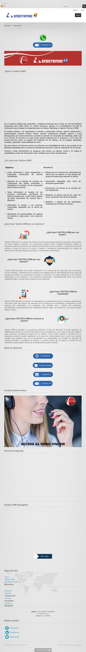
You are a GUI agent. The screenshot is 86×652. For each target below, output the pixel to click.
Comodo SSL (4, 3)
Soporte (8, 593)
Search (84, 6)
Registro (75, 10)
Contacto (8, 603)
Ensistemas (14, 628)
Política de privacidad (75, 645)
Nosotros (8, 591)
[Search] (72, 6)
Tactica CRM (10, 580)
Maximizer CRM (11, 582)
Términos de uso (63, 645)
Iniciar (82, 10)
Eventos (8, 598)
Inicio (7, 577)
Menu (78, 15)
